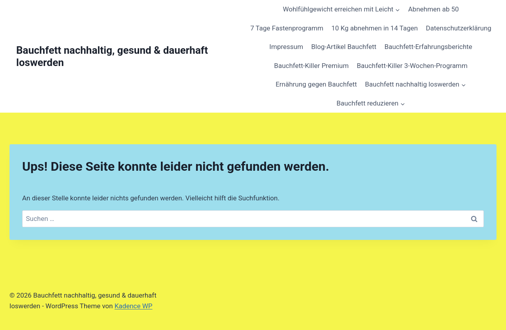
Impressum (286, 47)
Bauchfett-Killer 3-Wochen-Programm (412, 66)
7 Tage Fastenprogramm (286, 28)
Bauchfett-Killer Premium (311, 66)
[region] (103, 263)
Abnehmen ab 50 (433, 9)
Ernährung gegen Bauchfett (316, 84)
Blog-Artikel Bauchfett (343, 47)
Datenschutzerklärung (458, 28)
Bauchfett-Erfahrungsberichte (428, 47)
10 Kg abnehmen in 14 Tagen (374, 28)
